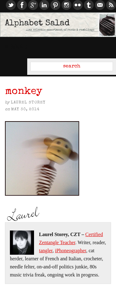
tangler (46, 250)
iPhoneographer (70, 250)
